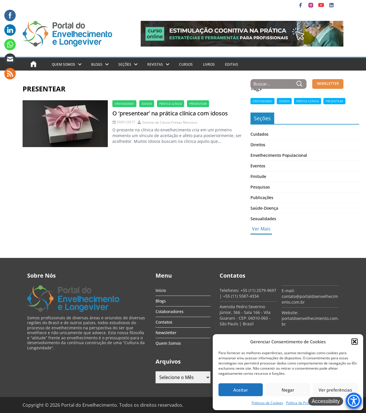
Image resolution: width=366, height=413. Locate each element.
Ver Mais (261, 229)
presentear (198, 104)
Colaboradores (170, 311)
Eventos (257, 166)
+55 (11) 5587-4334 (241, 296)
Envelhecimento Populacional (278, 155)
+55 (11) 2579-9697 (258, 290)
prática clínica (170, 104)
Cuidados (259, 134)
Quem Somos (63, 64)
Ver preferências (335, 390)
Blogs (96, 64)
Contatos (164, 322)
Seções (124, 64)
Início (161, 290)
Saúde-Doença (264, 208)
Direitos (257, 144)
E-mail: (288, 290)
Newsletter (166, 332)
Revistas (155, 64)
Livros (209, 64)
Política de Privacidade (304, 402)
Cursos (186, 64)
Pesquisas (260, 187)
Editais (231, 64)
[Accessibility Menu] (354, 401)
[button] (354, 341)
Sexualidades (263, 218)
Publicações (261, 197)
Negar (288, 390)
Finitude (258, 176)
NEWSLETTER (328, 83)
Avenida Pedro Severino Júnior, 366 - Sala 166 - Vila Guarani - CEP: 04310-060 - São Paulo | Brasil (245, 315)
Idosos (147, 104)
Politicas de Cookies (267, 402)
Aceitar (240, 390)
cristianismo (124, 104)
